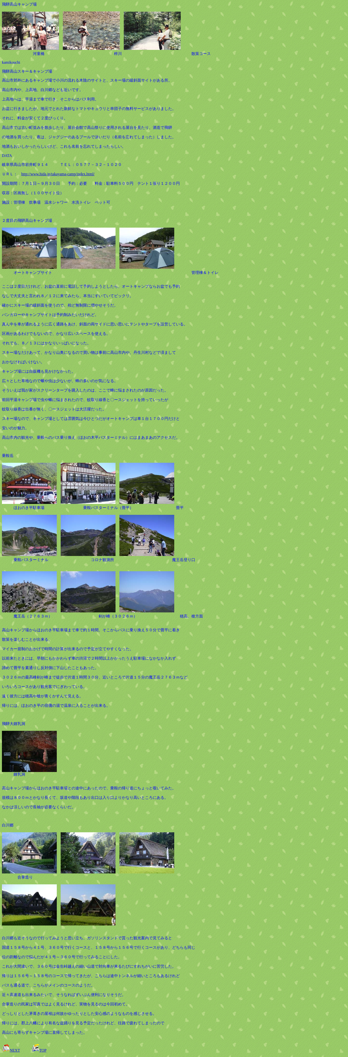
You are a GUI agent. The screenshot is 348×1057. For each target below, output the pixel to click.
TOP (38, 1050)
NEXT (11, 1050)
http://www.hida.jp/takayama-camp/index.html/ (57, 174)
